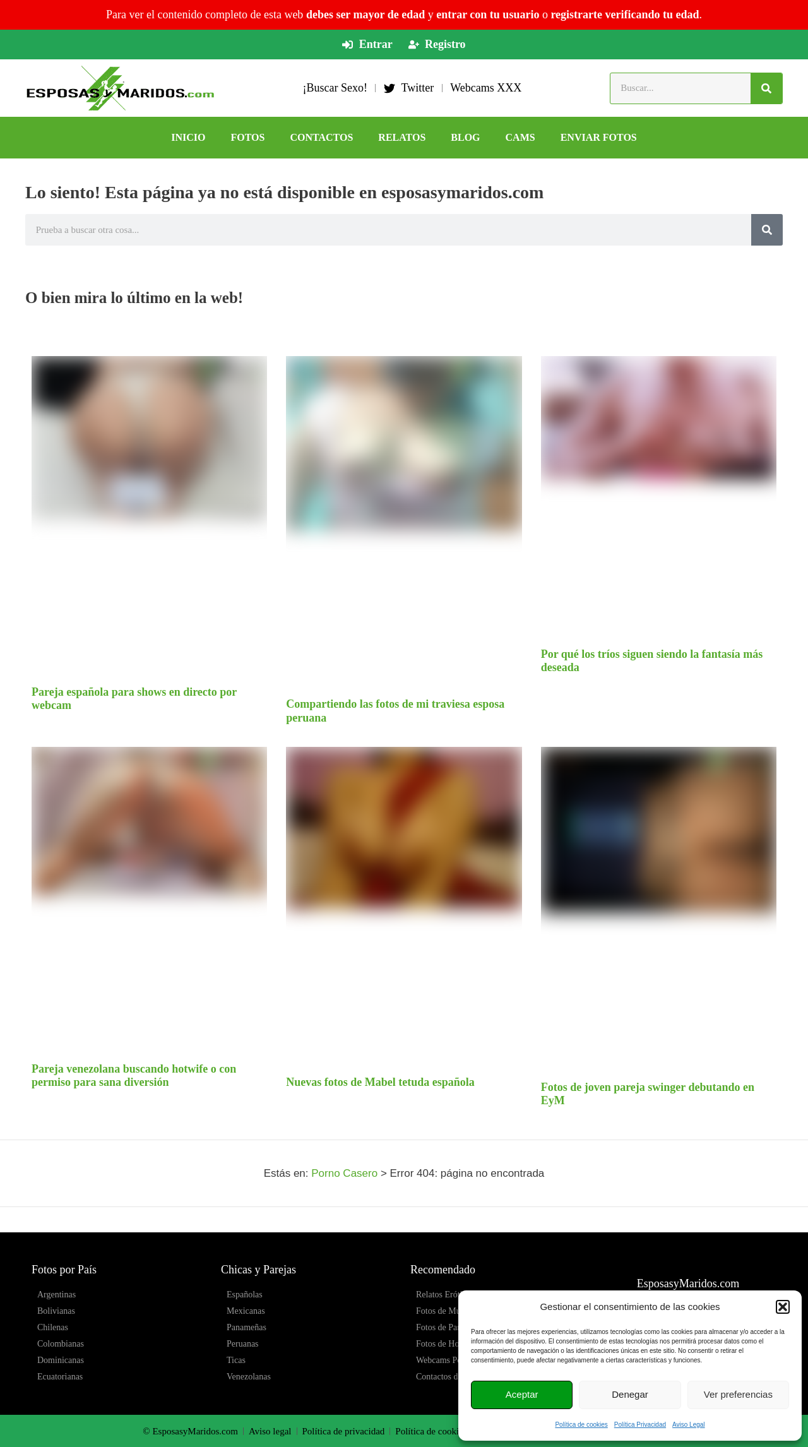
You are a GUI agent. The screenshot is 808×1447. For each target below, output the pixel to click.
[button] (782, 1307)
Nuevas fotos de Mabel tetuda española (380, 1082)
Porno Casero (344, 1173)
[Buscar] (766, 88)
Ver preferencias (738, 1394)
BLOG (465, 137)
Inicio (188, 137)
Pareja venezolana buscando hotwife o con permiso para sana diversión (134, 1076)
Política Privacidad (640, 1424)
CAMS (520, 137)
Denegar (630, 1394)
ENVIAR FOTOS (599, 137)
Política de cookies (581, 1424)
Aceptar (522, 1394)
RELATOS (401, 137)
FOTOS (248, 137)
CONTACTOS (321, 137)
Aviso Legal (688, 1424)
